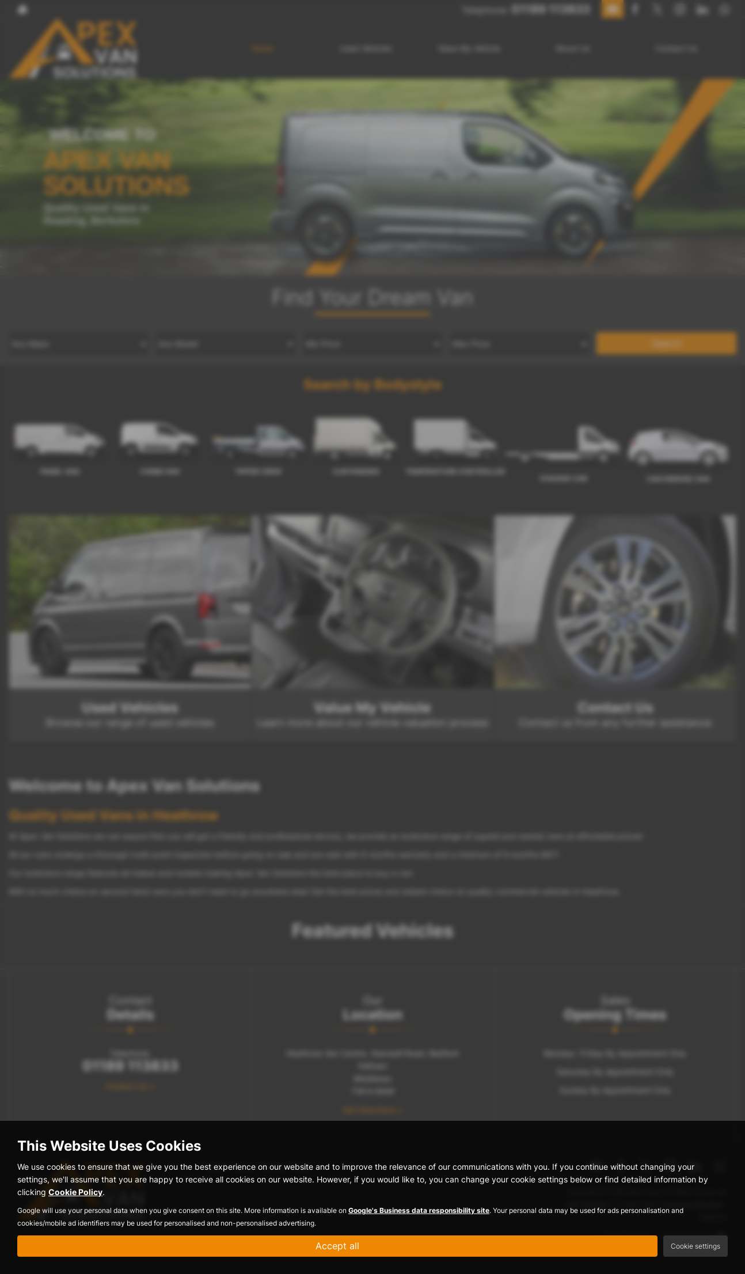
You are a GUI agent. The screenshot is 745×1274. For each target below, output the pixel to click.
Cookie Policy (75, 1192)
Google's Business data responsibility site (418, 1210)
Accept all (337, 1246)
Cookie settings (695, 1246)
